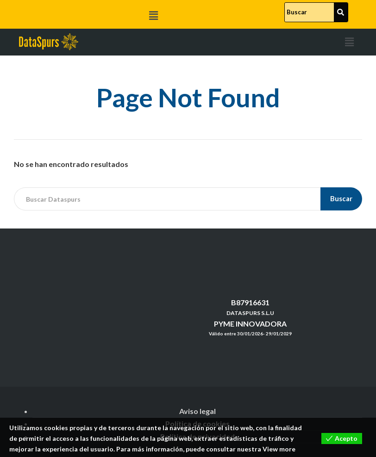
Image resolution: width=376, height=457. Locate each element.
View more (279, 449)
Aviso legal (197, 411)
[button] (154, 15)
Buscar (342, 198)
